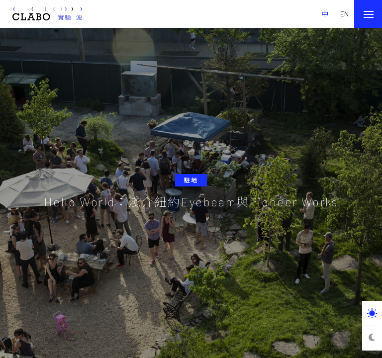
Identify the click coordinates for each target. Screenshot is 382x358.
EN (344, 13)
